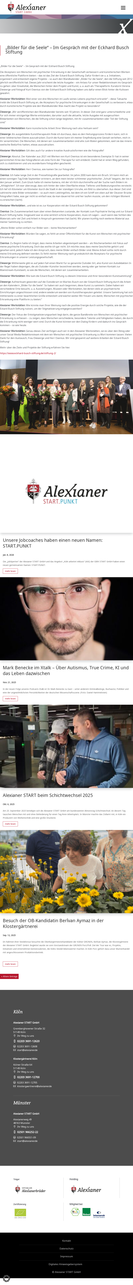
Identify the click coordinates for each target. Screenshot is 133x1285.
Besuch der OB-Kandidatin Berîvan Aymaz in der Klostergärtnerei (53, 923)
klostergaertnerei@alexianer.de (34, 1086)
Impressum (66, 1256)
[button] (6, 1278)
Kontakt (66, 1240)
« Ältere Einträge (9, 976)
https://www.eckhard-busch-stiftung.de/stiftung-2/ (28, 353)
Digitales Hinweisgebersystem (65, 1264)
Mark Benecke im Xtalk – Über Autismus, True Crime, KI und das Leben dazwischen (66, 670)
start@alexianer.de (27, 1050)
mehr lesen (10, 571)
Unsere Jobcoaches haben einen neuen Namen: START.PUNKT (53, 543)
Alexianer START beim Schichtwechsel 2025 (48, 795)
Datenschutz (67, 1248)
